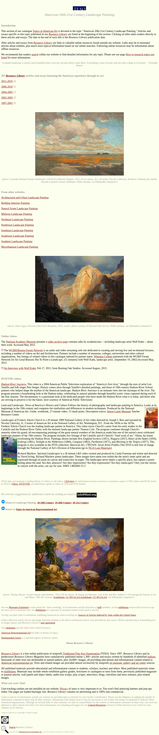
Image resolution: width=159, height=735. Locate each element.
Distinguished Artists (11, 638)
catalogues (10, 628)
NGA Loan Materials (100, 448)
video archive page (58, 341)
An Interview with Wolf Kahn (20, 368)
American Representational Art (16, 633)
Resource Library (58, 34)
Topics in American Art (45, 31)
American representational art (17, 662)
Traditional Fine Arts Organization (81, 653)
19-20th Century (63, 502)
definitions (40, 610)
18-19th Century (45, 502)
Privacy (64, 688)
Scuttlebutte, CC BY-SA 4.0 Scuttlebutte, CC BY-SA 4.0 (80, 597)
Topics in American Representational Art (36, 509)
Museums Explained (18, 607)
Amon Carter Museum (119, 411)
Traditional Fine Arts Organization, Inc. (30, 732)
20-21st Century (81, 502)
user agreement (48, 622)
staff (99, 607)
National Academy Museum (21, 341)
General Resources (97, 705)
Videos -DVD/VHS (21, 484)
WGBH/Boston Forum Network (26, 350)
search (34, 54)
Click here (69, 481)
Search (12, 727)
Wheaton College (103, 356)
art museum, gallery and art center (127, 662)
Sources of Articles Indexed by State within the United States (107, 615)
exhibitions (123, 607)
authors (151, 656)
